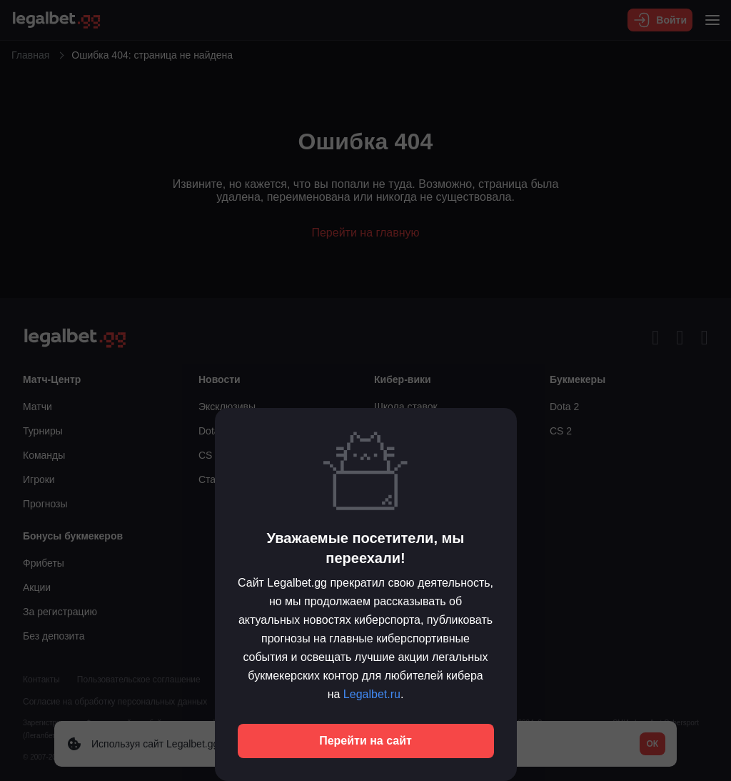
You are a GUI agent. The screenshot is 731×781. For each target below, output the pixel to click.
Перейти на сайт (365, 741)
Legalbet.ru (371, 694)
